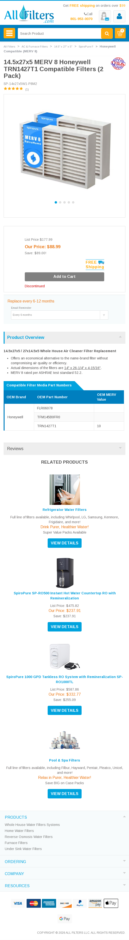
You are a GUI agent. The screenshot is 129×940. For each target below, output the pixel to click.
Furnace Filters (16, 843)
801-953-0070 (81, 19)
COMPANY (14, 873)
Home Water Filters (19, 831)
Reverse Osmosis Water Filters (29, 837)
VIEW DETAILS (64, 543)
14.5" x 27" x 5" (63, 46)
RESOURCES (17, 885)
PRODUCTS (16, 816)
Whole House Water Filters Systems (32, 825)
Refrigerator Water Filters (65, 510)
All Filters (9, 46)
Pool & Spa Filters (64, 760)
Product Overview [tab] (64, 337)
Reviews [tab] (64, 448)
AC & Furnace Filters (35, 46)
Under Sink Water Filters (23, 849)
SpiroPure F (86, 46)
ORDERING (15, 861)
